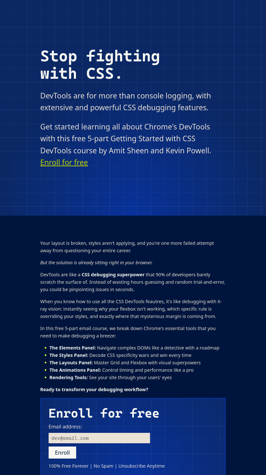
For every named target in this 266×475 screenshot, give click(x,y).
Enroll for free (64, 162)
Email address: (65, 426)
